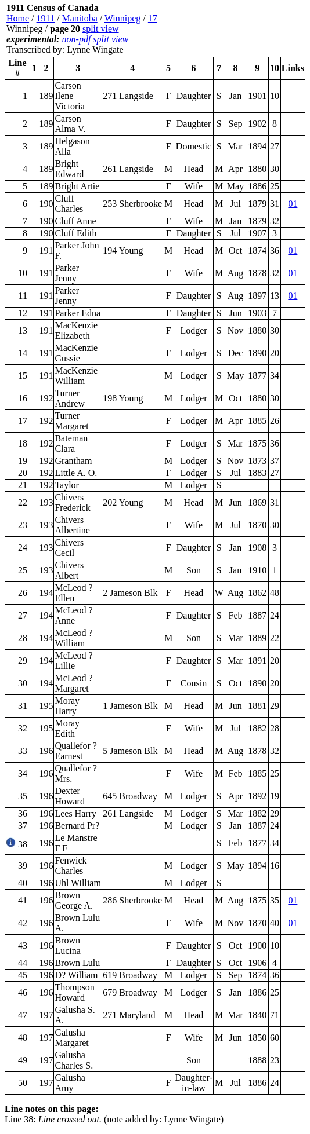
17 (152, 18)
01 (292, 203)
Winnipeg (122, 18)
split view (100, 29)
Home (17, 18)
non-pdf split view (95, 39)
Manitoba (79, 18)
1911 (46, 18)
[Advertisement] (236, 29)
